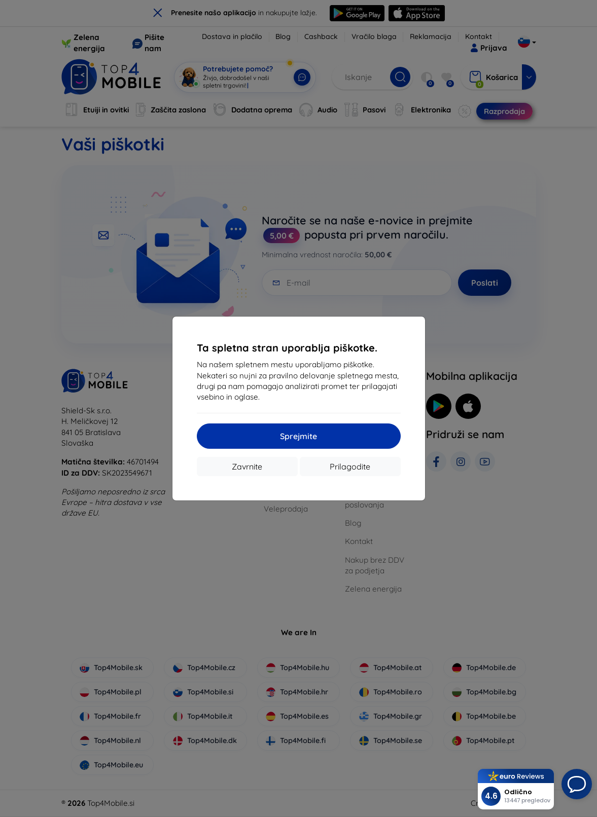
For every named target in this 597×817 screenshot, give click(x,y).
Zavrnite (247, 466)
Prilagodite (350, 466)
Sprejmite (298, 436)
